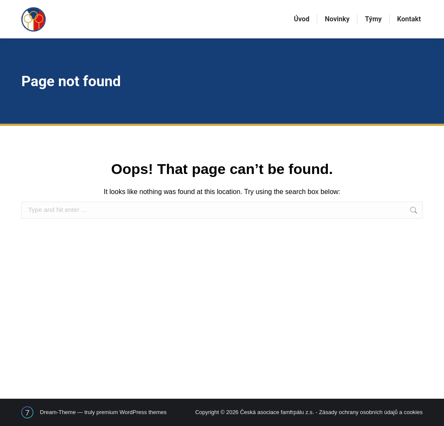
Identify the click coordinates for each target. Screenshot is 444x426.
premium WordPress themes (131, 412)
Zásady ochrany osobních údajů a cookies (371, 412)
